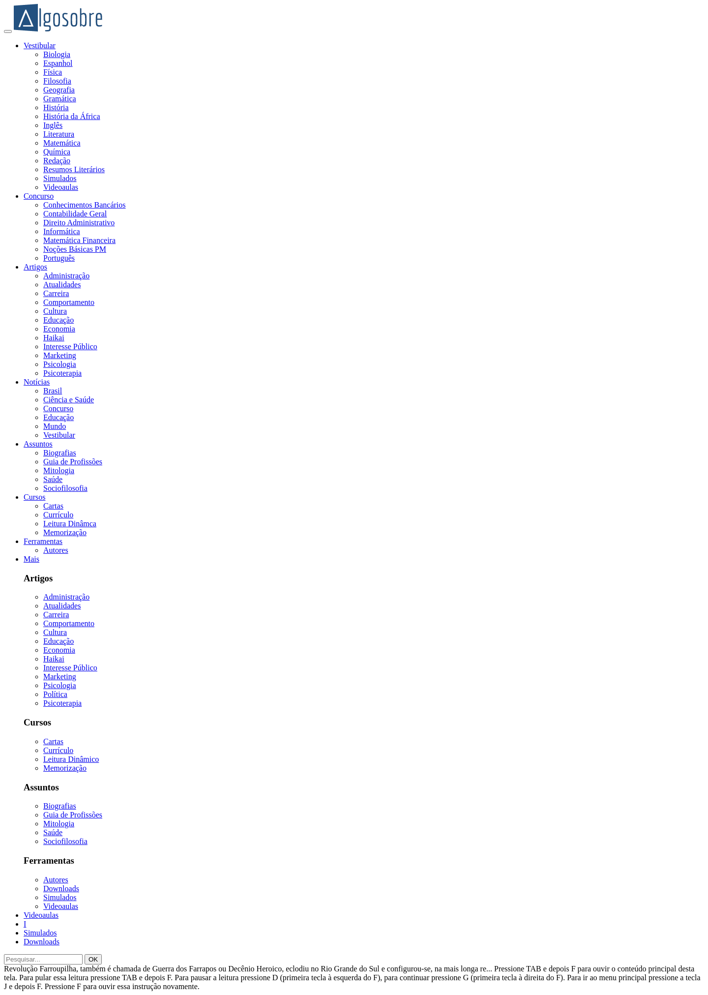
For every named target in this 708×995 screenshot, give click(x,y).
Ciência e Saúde (68, 399)
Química (56, 152)
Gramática (59, 98)
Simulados (60, 178)
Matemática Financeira (79, 240)
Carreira (56, 293)
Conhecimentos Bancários (84, 205)
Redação (56, 160)
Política (55, 694)
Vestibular (40, 45)
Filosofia (57, 81)
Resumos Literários (74, 169)
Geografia (59, 90)
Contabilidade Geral (75, 214)
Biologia (56, 54)
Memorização (65, 532)
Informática (61, 231)
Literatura (58, 134)
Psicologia (59, 364)
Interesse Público (70, 346)
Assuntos (38, 444)
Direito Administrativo (79, 222)
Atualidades (62, 284)
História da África (71, 116)
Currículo (58, 515)
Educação (58, 320)
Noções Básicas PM (74, 249)
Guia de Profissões (72, 461)
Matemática (62, 143)
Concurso (39, 196)
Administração (66, 275)
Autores (55, 550)
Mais (31, 559)
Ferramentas (43, 541)
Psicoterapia (62, 373)
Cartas (53, 506)
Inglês (52, 125)
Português (59, 258)
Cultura (55, 311)
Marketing (59, 355)
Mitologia (58, 470)
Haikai (53, 337)
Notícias (37, 382)
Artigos (35, 267)
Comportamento (68, 302)
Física (52, 72)
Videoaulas (60, 187)
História (56, 107)
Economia (59, 329)
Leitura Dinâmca (69, 523)
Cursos (34, 497)
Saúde (52, 479)
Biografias (59, 453)
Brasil (52, 391)
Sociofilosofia (65, 488)
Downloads (61, 888)
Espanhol (58, 63)
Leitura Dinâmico (71, 759)
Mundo (54, 426)
